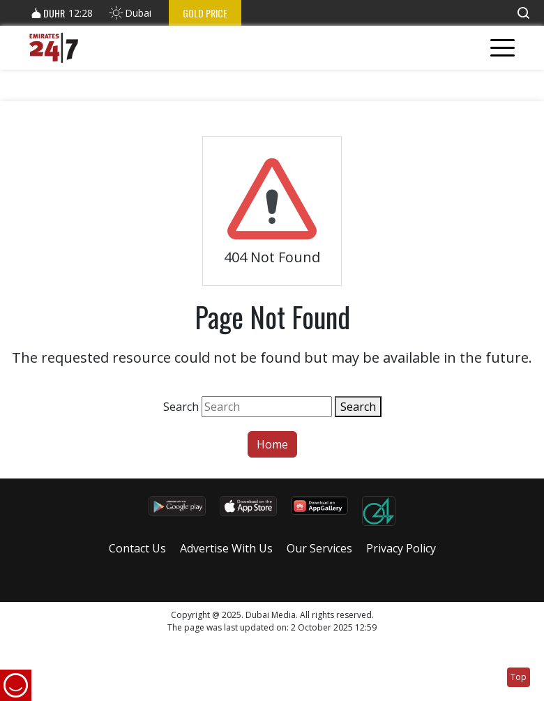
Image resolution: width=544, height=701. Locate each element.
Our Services (319, 548)
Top (519, 677)
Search (181, 406)
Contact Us (137, 548)
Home (272, 444)
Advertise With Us (226, 548)
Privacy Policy (401, 548)
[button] (523, 13)
